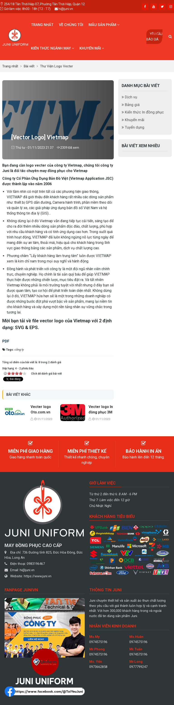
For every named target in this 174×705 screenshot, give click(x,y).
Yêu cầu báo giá (154, 36)
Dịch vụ (129, 97)
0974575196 (98, 642)
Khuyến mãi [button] (92, 48)
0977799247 (138, 667)
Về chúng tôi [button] (71, 25)
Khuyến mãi (133, 120)
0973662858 (98, 667)
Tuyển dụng (133, 127)
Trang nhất (42, 25)
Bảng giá (131, 104)
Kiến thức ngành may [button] (52, 48)
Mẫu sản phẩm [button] (104, 25)
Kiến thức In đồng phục (143, 112)
